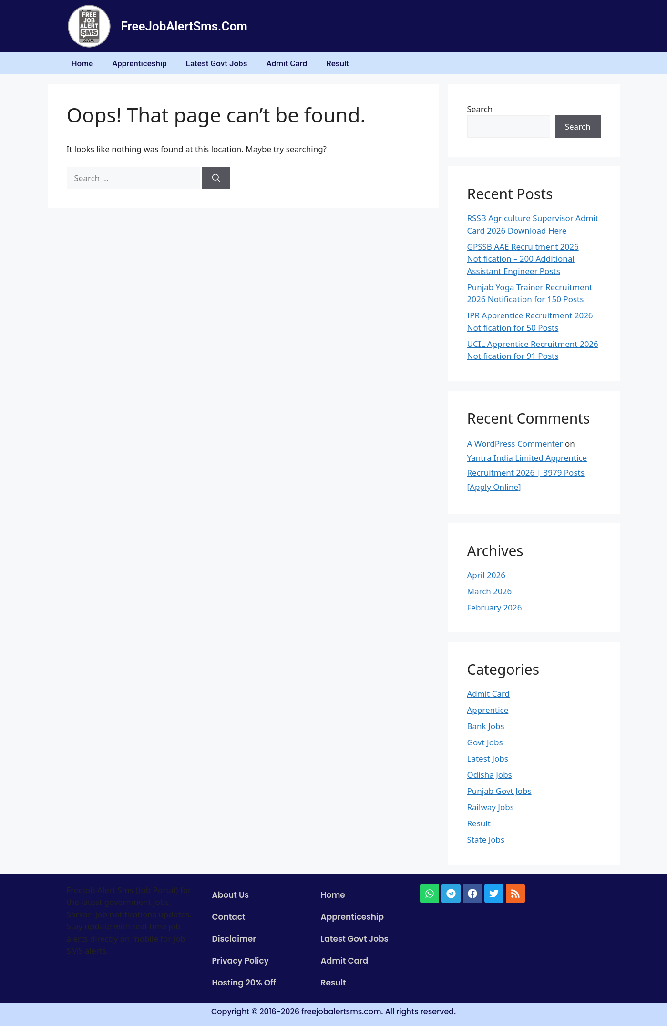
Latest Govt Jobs (216, 63)
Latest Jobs (487, 758)
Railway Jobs (490, 807)
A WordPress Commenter (515, 443)
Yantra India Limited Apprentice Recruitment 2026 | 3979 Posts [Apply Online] (527, 472)
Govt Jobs (485, 742)
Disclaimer (234, 939)
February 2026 (494, 607)
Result (337, 63)
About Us (230, 895)
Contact (229, 917)
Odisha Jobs (489, 774)
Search (480, 108)
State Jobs (486, 839)
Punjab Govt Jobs (499, 790)
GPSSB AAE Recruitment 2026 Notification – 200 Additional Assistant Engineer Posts (523, 258)
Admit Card (286, 63)
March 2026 (489, 591)
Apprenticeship (139, 63)
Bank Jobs (485, 726)
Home (82, 63)
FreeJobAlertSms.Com (184, 26)
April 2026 (486, 574)
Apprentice (488, 709)
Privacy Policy (240, 960)
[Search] (216, 178)
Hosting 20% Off (244, 982)
